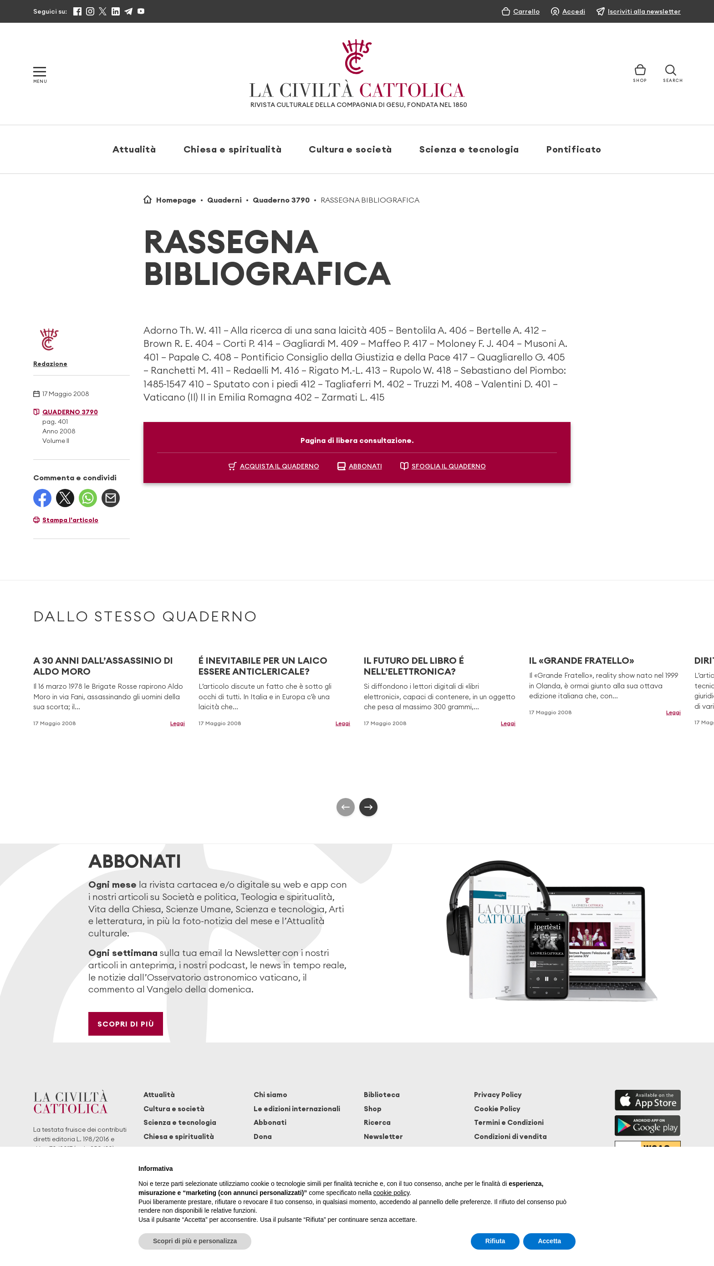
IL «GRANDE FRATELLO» (581, 660)
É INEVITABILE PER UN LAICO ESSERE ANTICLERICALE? (263, 666)
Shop (373, 1108)
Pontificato (574, 149)
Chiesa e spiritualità (232, 149)
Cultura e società (350, 149)
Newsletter (383, 1136)
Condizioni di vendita (510, 1136)
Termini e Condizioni (509, 1122)
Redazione (50, 364)
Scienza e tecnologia (469, 149)
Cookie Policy (497, 1108)
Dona (263, 1136)
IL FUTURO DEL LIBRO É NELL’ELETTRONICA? (414, 666)
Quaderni (224, 199)
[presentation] (346, 807)
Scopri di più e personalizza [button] (195, 1241)
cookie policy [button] (391, 1192)
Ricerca (377, 1122)
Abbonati (270, 1122)
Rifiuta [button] (495, 1241)
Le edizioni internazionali (297, 1108)
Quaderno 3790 (281, 199)
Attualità (134, 149)
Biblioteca (382, 1094)
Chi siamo (270, 1094)
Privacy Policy (498, 1094)
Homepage (176, 199)
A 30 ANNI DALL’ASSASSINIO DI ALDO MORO (103, 666)
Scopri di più (125, 1023)
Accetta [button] (549, 1241)
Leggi (177, 723)
